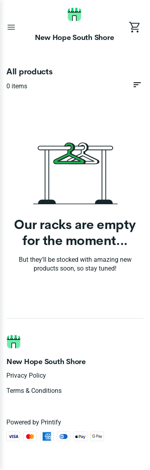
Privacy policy (26, 375)
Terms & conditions (34, 390)
